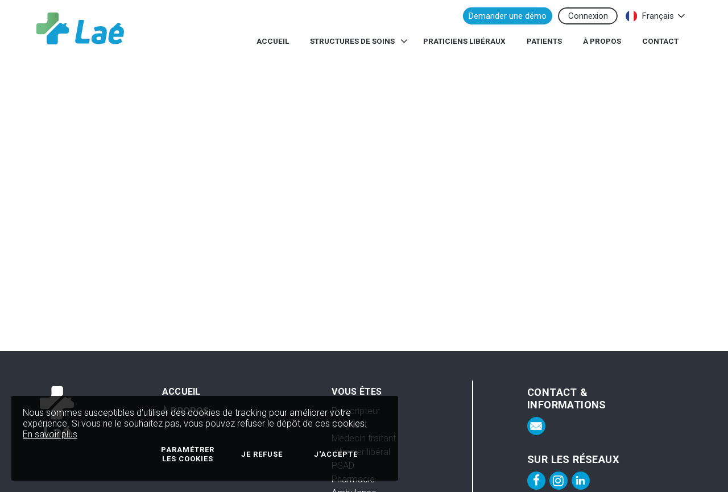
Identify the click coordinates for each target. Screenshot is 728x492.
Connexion (588, 16)
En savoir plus (50, 434)
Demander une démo (508, 16)
